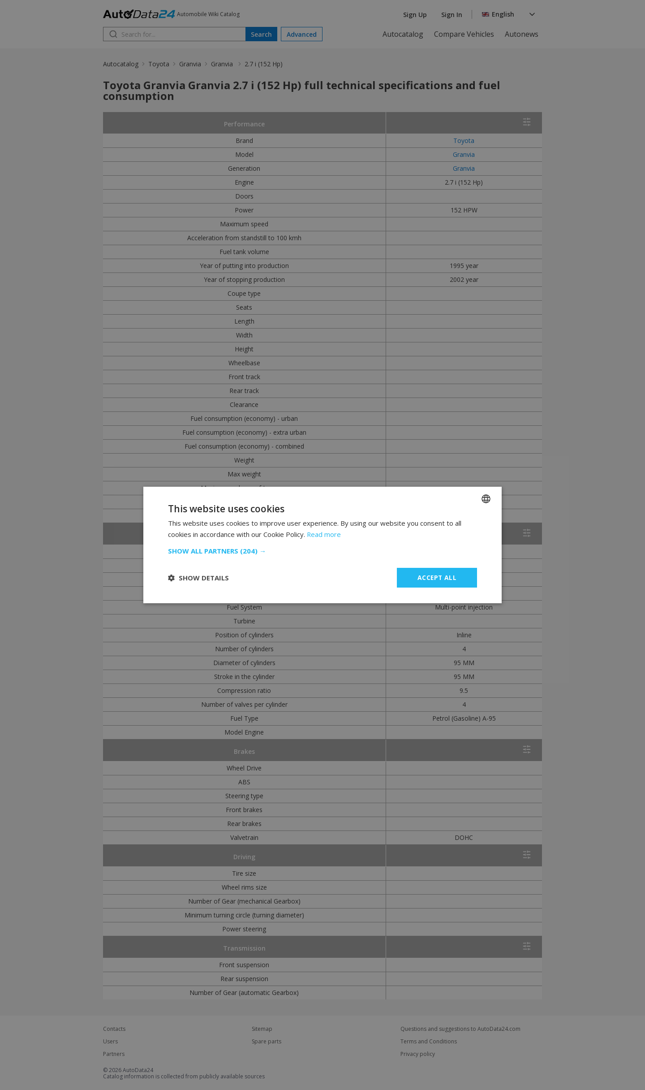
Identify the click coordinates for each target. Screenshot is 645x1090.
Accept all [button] (437, 577)
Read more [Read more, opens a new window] (324, 534)
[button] (322, 551)
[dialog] (322, 545)
